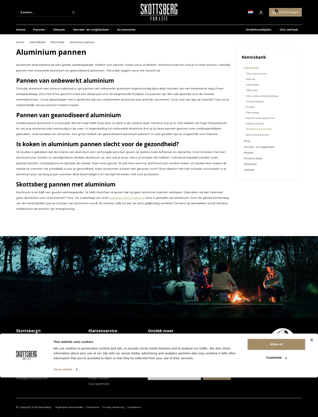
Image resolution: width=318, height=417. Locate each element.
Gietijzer (249, 169)
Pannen (39, 31)
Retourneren (97, 361)
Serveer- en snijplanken (91, 31)
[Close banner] (311, 379)
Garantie (94, 356)
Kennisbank (37, 42)
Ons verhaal (289, 31)
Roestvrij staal (253, 158)
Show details (62, 409)
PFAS (247, 141)
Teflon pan (252, 90)
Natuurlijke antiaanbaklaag (262, 95)
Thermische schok (256, 73)
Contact (93, 339)
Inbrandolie (252, 84)
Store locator (97, 372)
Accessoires (126, 31)
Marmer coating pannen (260, 117)
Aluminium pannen (82, 42)
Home (20, 31)
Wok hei (250, 79)
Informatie (57, 42)
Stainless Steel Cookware (127, 197)
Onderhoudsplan (258, 31)
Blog (151, 339)
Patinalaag (252, 112)
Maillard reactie (255, 123)
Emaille (250, 106)
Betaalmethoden (100, 350)
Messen (59, 31)
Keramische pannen (257, 134)
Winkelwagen (285, 12)
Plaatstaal (250, 164)
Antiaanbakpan (255, 101)
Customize (276, 397)
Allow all (276, 384)
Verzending (96, 367)
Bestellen (95, 345)
